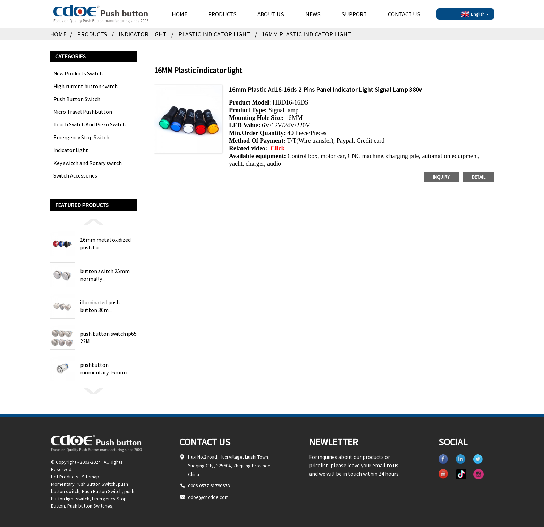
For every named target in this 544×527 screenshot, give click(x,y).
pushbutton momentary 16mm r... (105, 368)
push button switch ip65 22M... (108, 337)
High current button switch (85, 86)
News (313, 14)
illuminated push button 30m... (100, 306)
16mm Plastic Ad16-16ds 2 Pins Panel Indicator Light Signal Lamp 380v (325, 89)
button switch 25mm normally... (105, 274)
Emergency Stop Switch (81, 137)
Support (354, 14)
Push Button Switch (76, 99)
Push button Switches (89, 506)
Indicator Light (143, 34)
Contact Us (404, 14)
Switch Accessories (75, 175)
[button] (93, 221)
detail (478, 177)
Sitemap (90, 477)
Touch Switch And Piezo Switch (89, 124)
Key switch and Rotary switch (87, 162)
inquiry (441, 177)
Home (179, 14)
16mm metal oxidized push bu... (105, 243)
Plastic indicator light (214, 34)
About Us (270, 14)
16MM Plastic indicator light (306, 34)
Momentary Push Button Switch (83, 484)
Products (222, 14)
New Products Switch (78, 73)
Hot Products (64, 477)
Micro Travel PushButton (82, 111)
